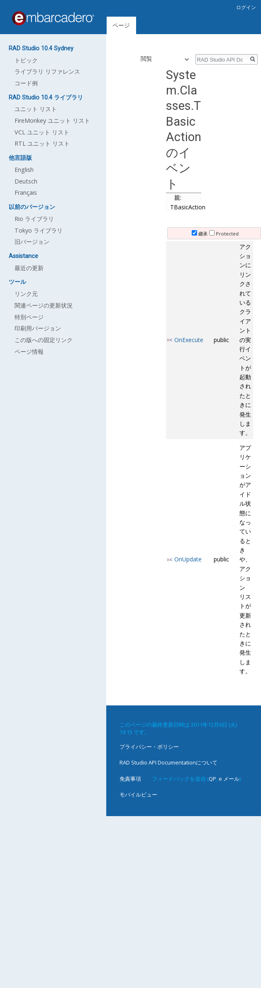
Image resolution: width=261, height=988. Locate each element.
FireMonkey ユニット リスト (52, 120)
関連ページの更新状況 (44, 305)
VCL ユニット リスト (42, 132)
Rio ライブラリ (34, 219)
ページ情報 (29, 351)
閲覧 (143, 58)
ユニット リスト (36, 109)
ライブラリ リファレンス (47, 71)
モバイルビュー (138, 794)
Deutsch (26, 181)
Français (26, 192)
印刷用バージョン (38, 328)
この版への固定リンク (44, 340)
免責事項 (130, 778)
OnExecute (188, 340)
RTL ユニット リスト (42, 143)
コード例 (26, 83)
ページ (121, 25)
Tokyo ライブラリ (39, 230)
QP (212, 778)
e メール (229, 778)
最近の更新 (29, 268)
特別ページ (29, 317)
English (24, 170)
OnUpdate (188, 559)
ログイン (246, 7)
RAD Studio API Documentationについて (168, 762)
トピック (26, 60)
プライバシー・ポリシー (149, 746)
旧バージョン (32, 242)
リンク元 (26, 294)
